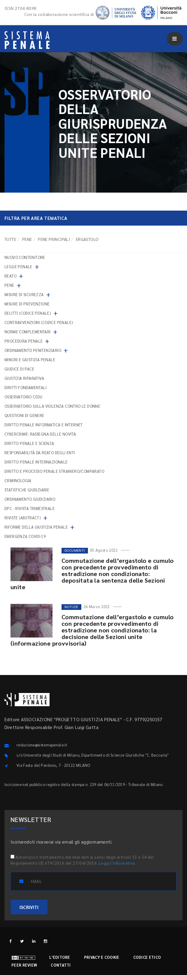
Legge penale (18, 266)
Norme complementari (28, 331)
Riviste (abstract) (23, 517)
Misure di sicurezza (24, 294)
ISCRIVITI (29, 907)
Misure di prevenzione (27, 303)
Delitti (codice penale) (28, 313)
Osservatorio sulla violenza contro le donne (52, 406)
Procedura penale (24, 341)
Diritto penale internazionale (36, 461)
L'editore (59, 957)
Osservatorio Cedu (24, 396)
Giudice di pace (19, 368)
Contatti (61, 965)
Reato (11, 275)
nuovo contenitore (25, 257)
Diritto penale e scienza (29, 443)
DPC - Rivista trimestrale (30, 508)
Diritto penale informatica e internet (44, 424)
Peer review (24, 965)
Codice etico (147, 957)
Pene (27, 239)
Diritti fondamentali (26, 387)
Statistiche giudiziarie (27, 489)
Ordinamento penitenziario (33, 350)
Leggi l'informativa (117, 863)
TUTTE (10, 239)
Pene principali (54, 239)
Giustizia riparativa (24, 378)
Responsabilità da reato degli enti (40, 452)
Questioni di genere (24, 415)
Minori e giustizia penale (30, 359)
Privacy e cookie (101, 957)
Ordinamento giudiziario (30, 499)
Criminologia (18, 480)
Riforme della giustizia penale (36, 527)
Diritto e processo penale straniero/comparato (54, 471)
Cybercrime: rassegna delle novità (40, 433)
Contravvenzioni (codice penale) (39, 322)
